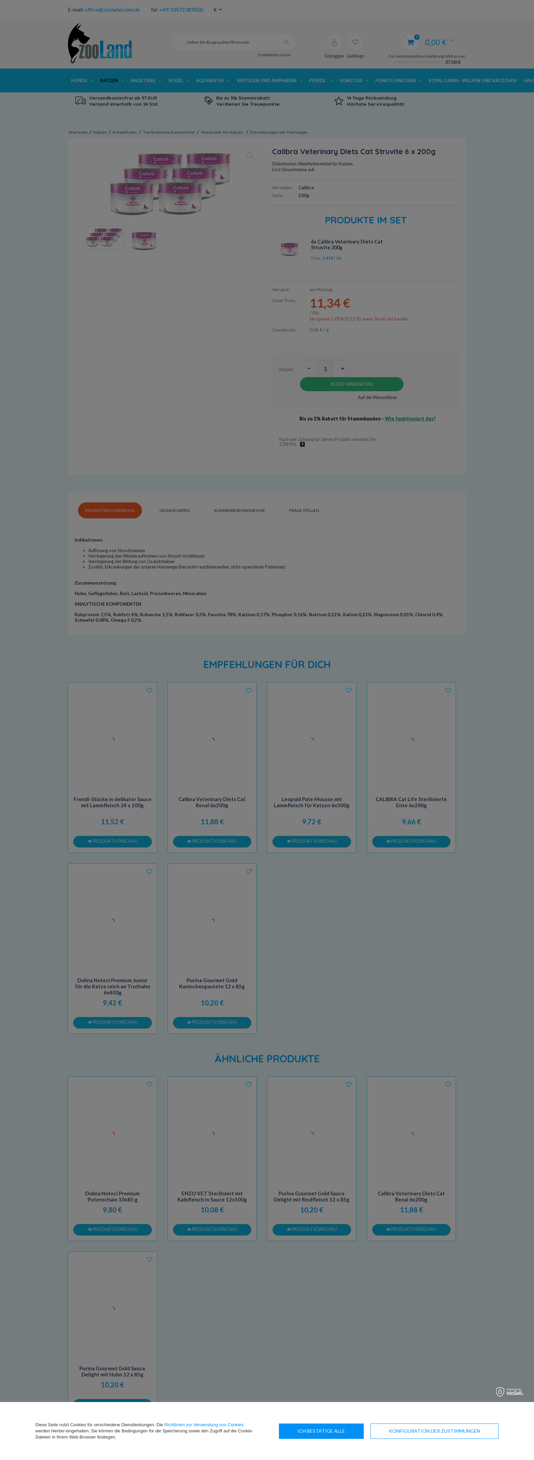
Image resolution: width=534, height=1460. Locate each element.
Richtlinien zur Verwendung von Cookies (204, 1424)
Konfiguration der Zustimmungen (343, 1431)
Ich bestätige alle (456, 1431)
